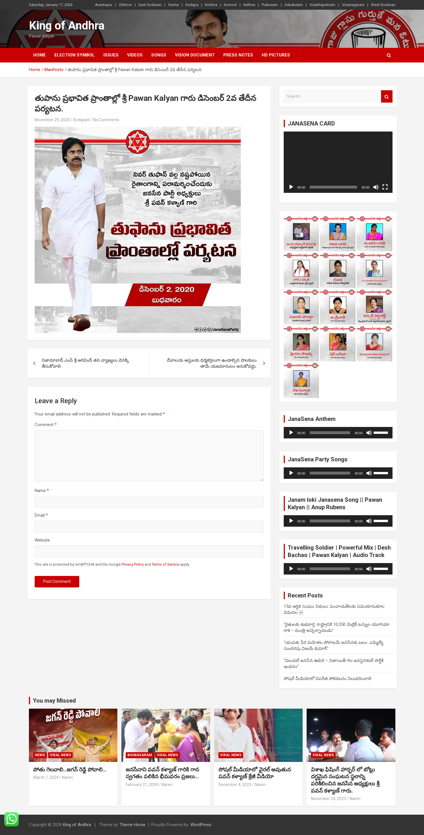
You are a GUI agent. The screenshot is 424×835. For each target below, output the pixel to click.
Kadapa (192, 5)
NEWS (40, 755)
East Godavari (150, 5)
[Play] (291, 187)
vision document (195, 55)
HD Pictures (276, 55)
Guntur (173, 5)
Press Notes (238, 55)
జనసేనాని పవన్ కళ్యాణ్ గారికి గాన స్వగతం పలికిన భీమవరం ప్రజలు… (162, 773)
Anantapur (103, 5)
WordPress (200, 824)
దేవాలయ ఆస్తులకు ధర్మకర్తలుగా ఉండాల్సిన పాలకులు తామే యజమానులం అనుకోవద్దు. (212, 363)
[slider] (330, 432)
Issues (111, 55)
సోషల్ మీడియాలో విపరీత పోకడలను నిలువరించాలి (327, 678)
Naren (67, 777)
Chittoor (125, 5)
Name (42, 490)
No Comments (106, 119)
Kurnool (230, 5)
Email (41, 515)
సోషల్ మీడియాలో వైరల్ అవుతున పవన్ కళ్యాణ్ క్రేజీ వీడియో (254, 773)
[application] (338, 162)
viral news (60, 755)
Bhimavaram (139, 755)
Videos (135, 55)
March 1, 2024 (46, 777)
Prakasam (270, 5)
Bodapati (81, 119)
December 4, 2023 (234, 784)
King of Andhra (66, 25)
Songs (158, 55)
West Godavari (383, 5)
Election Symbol (74, 55)
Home (39, 55)
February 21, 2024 (142, 784)
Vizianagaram (353, 5)
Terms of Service (165, 564)
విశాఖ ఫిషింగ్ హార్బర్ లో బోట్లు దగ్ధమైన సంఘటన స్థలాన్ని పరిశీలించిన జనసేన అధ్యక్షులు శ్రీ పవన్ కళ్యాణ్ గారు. (345, 780)
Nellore (249, 5)
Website (42, 540)
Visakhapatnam (322, 5)
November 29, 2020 (52, 119)
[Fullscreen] (385, 187)
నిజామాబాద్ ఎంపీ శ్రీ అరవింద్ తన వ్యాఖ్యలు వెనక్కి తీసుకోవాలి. (85, 363)
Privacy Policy (133, 564)
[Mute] (376, 187)
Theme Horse (132, 824)
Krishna (211, 5)
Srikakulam (294, 5)
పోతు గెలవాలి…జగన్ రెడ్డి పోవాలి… (69, 769)
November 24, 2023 (328, 798)
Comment (46, 424)
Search (387, 96)
